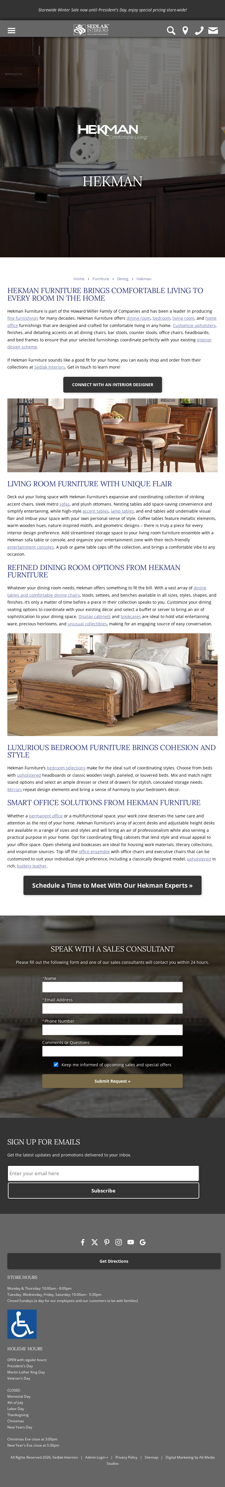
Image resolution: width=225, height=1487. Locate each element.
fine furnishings (22, 318)
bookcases (131, 616)
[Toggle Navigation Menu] (11, 30)
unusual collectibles (87, 624)
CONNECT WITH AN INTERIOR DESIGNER (112, 384)
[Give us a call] (199, 30)
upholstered (29, 775)
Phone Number (59, 1021)
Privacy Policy (126, 1457)
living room (184, 318)
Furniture (101, 278)
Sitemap (151, 1457)
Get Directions (114, 1261)
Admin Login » (96, 1457)
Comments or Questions (66, 1042)
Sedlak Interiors (49, 367)
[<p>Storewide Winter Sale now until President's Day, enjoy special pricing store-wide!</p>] (112, 10)
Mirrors (14, 789)
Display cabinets (95, 616)
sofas (64, 504)
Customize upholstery (194, 325)
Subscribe (103, 1190)
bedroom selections (66, 768)
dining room (139, 318)
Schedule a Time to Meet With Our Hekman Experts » (112, 885)
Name (50, 978)
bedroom (162, 318)
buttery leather (32, 866)
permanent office (46, 816)
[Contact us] (213, 30)
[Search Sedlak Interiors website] (171, 30)
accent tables (96, 511)
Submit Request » (113, 1081)
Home (79, 278)
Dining (122, 278)
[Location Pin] (185, 30)
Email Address (59, 999)
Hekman (144, 278)
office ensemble (94, 851)
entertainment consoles (30, 547)
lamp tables (122, 511)
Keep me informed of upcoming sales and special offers (116, 1064)
